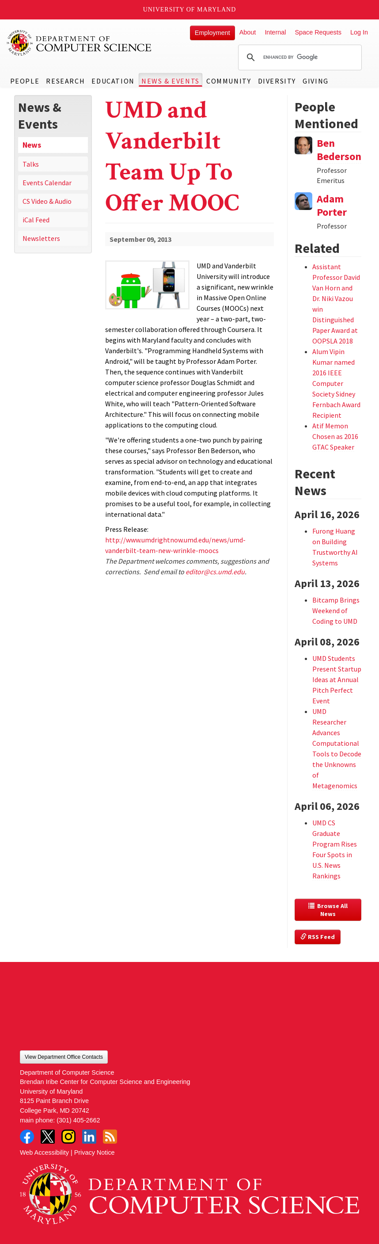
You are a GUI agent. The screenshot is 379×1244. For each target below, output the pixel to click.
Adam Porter (332, 205)
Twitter (48, 1137)
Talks (31, 164)
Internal (275, 32)
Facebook (27, 1137)
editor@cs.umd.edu (215, 571)
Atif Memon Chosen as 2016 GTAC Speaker (335, 436)
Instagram (68, 1137)
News (32, 145)
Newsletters (41, 238)
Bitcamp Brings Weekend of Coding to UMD (336, 610)
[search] (298, 57)
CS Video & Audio (47, 201)
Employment (212, 32)
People (25, 80)
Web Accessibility (44, 1152)
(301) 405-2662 (78, 1120)
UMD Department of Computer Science (79, 43)
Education (112, 80)
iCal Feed (36, 219)
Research (65, 80)
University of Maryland (189, 9)
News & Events (170, 80)
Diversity (277, 80)
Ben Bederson (339, 149)
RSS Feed (317, 937)
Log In (359, 32)
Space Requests (318, 32)
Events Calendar (47, 182)
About (247, 32)
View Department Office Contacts (64, 1057)
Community (228, 80)
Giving (316, 80)
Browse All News (328, 910)
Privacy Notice (94, 1152)
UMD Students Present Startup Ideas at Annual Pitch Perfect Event (336, 679)
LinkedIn (89, 1137)
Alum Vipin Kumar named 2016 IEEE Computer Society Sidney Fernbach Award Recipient (336, 383)
